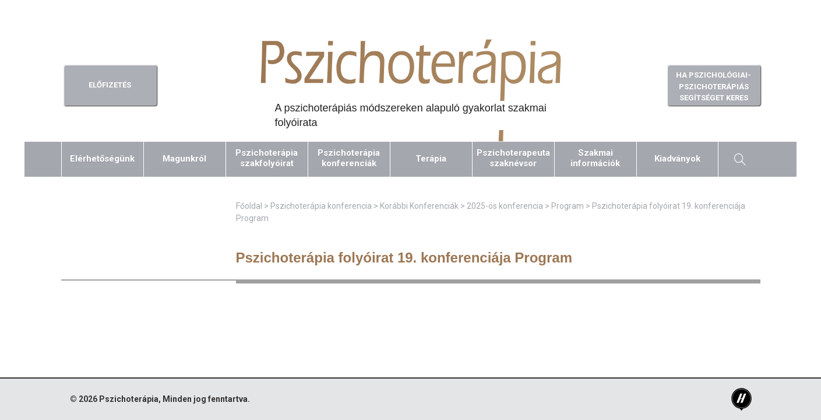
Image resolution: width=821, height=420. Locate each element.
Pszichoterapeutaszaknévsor (513, 158)
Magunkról (184, 158)
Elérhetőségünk (102, 158)
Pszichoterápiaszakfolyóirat (266, 158)
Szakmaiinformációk (595, 158)
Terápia (430, 158)
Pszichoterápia (128, 399)
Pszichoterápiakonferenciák (349, 158)
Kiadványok (677, 158)
